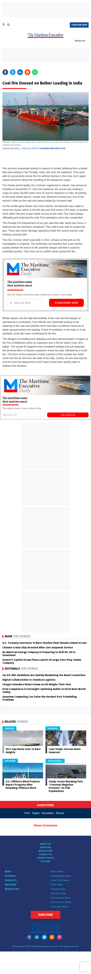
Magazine (10, 884)
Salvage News (58, 889)
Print (27, 813)
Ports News (56, 884)
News (8, 871)
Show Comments (45, 825)
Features (10, 876)
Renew (60, 813)
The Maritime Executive (52, 148)
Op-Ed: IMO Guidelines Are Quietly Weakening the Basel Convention (44, 675)
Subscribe (45, 915)
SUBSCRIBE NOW (79, 25)
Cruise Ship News (59, 880)
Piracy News (56, 871)
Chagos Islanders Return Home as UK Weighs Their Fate (36, 684)
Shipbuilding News (60, 876)
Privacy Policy (45, 858)
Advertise (45, 847)
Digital (35, 813)
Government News (60, 897)
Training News (58, 893)
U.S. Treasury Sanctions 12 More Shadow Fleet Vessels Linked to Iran (44, 642)
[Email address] (25, 303)
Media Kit (80, 40)
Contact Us (45, 854)
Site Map (45, 861)
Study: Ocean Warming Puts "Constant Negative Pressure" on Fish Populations (66, 786)
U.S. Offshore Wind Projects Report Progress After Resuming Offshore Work (23, 784)
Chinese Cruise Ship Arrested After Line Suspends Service (37, 647)
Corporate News (59, 906)
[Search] (8, 25)
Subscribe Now (65, 302)
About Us (45, 844)
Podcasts (11, 880)
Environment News (60, 902)
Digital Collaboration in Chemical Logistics (28, 679)
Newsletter (48, 813)
